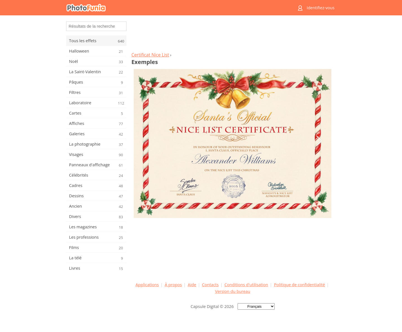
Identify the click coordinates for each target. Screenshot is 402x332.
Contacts (210, 284)
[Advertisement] (232, 35)
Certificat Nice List (150, 55)
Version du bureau (232, 291)
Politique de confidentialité (299, 284)
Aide (192, 284)
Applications (147, 284)
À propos (173, 284)
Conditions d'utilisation (246, 284)
